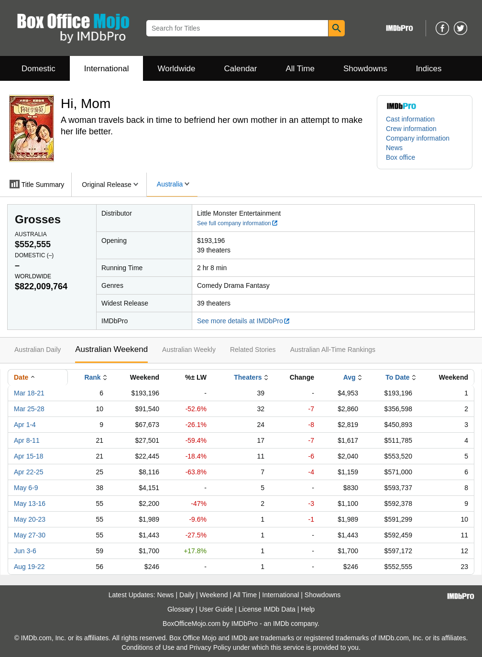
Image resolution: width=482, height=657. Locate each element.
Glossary (180, 609)
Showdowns (365, 68)
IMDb (281, 623)
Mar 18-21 (29, 393)
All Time (300, 68)
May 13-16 (29, 503)
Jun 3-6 (25, 551)
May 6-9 (26, 488)
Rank (92, 377)
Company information (417, 138)
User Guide (216, 609)
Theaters (248, 377)
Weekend (214, 595)
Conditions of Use (148, 647)
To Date (397, 377)
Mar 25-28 (29, 409)
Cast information (410, 119)
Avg (349, 377)
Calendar (240, 68)
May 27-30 (29, 535)
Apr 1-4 (25, 424)
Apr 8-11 (27, 440)
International (106, 68)
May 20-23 (29, 519)
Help (308, 609)
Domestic (38, 68)
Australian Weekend (111, 349)
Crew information (411, 128)
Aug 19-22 (29, 566)
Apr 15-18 (28, 456)
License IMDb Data (267, 609)
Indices (429, 68)
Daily (186, 595)
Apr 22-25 (28, 472)
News (394, 148)
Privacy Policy (210, 647)
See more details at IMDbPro (243, 321)
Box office (400, 157)
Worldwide (176, 68)
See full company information (237, 223)
